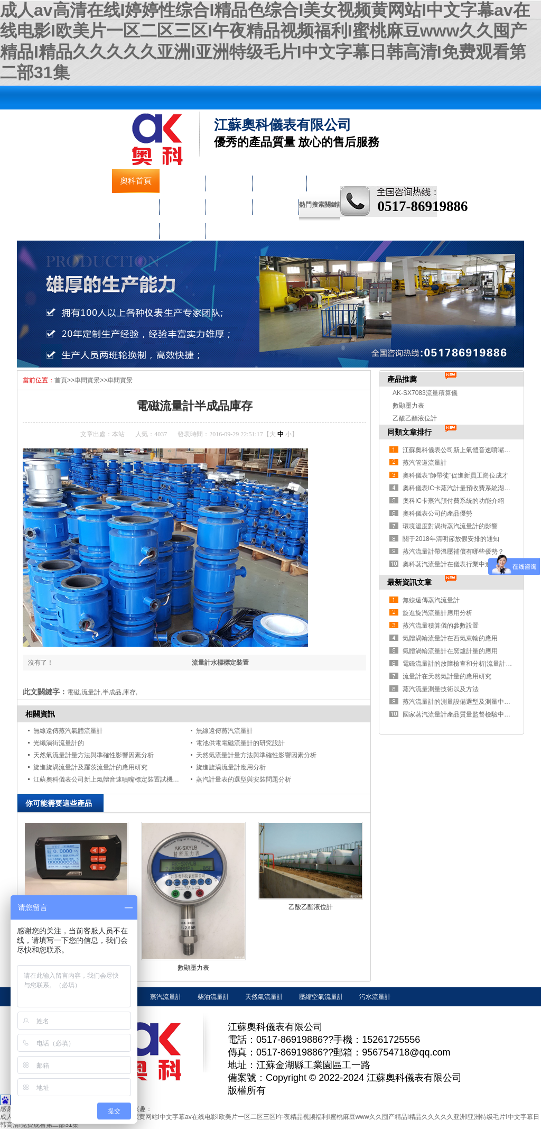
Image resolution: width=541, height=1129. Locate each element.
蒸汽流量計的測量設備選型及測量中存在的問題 (469, 701)
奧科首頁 (136, 181)
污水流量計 (375, 997)
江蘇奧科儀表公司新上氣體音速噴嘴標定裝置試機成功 (109, 779)
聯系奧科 (182, 228)
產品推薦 (402, 379)
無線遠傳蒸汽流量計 (224, 731)
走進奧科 (275, 204)
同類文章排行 (409, 432)
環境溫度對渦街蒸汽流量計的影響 (450, 526)
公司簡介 (182, 181)
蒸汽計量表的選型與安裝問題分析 (243, 779)
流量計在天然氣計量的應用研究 (447, 676)
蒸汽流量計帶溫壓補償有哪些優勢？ (453, 551)
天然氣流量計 (264, 997)
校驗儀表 (229, 204)
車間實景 (136, 228)
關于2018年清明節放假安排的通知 (451, 539)
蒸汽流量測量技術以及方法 (441, 689)
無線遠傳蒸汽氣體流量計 (68, 731)
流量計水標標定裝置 (220, 662)
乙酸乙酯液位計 (310, 907)
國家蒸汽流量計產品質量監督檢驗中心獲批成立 (469, 714)
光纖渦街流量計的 (58, 743)
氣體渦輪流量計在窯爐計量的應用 (450, 651)
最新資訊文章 (409, 582)
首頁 (60, 380)
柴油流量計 (213, 997)
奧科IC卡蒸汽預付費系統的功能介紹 (453, 500)
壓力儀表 (136, 204)
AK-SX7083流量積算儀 (425, 393)
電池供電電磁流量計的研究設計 (240, 743)
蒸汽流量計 (166, 997)
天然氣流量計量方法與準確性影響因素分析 (93, 755)
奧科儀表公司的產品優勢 (437, 513)
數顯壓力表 (193, 967)
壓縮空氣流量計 (321, 997)
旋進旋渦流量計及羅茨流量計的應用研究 (90, 767)
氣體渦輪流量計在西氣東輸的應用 (450, 638)
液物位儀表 (279, 181)
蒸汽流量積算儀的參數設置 (441, 625)
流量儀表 (229, 181)
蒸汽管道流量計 (425, 462)
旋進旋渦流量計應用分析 (231, 767)
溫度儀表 (182, 204)
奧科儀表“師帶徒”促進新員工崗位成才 (455, 475)
